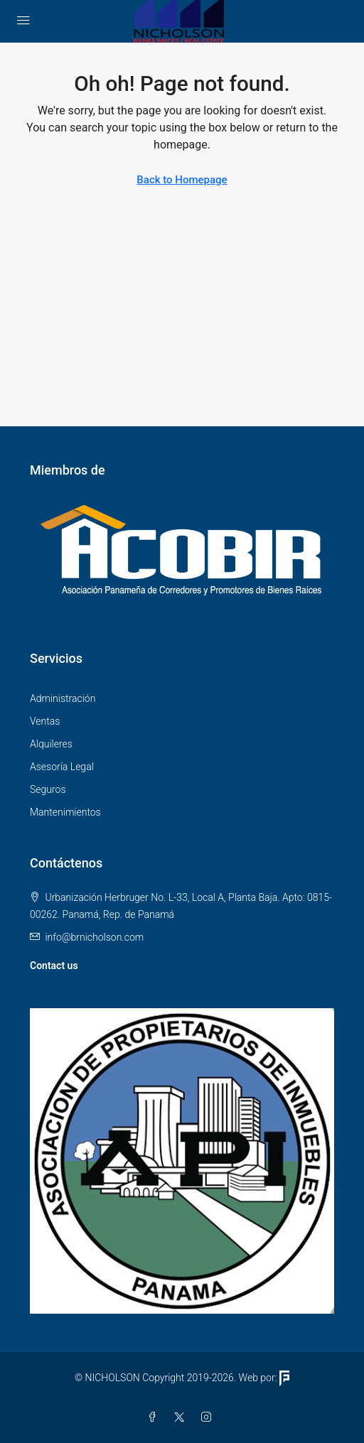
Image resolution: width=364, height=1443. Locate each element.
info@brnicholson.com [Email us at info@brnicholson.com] (94, 937)
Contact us (54, 965)
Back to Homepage (181, 179)
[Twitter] (182, 1417)
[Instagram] (209, 1417)
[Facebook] (155, 1417)
